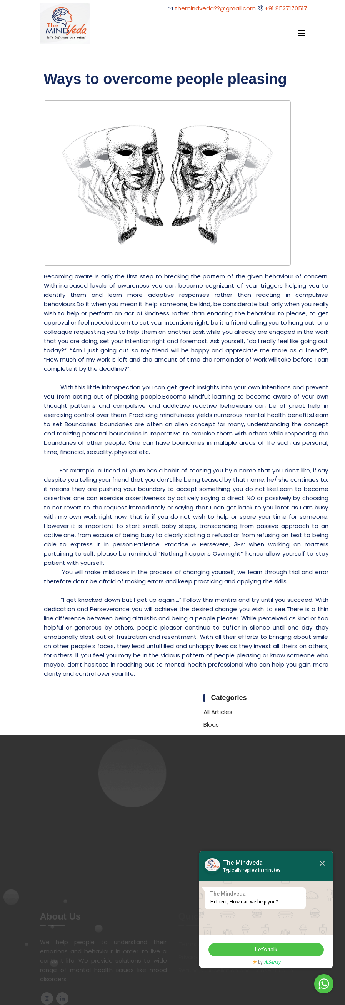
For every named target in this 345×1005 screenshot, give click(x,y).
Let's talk (266, 949)
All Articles (217, 712)
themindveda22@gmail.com (215, 8)
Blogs (211, 724)
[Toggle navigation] (301, 33)
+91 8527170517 (285, 8)
